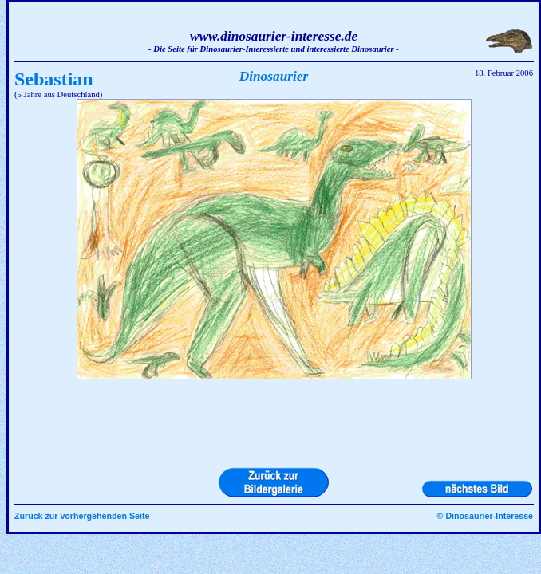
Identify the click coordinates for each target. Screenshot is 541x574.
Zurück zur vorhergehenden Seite (81, 516)
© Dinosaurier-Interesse (485, 516)
